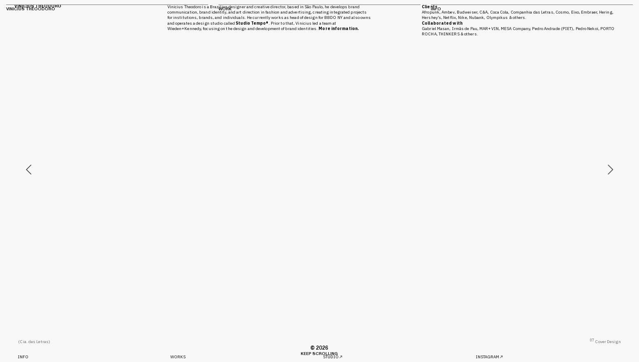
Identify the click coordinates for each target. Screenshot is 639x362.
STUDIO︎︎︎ (333, 357)
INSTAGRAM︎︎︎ (490, 357)
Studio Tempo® (252, 23)
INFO (23, 357)
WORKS (178, 357)
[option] (319, 169)
